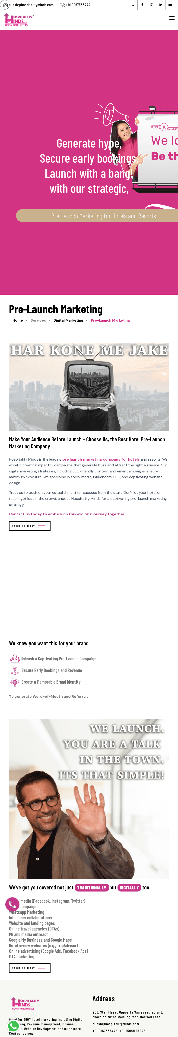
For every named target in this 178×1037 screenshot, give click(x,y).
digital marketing (68, 320)
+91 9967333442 (78, 4)
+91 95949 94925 (132, 1030)
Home (18, 320)
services (38, 320)
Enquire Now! (28, 525)
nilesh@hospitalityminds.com (31, 4)
